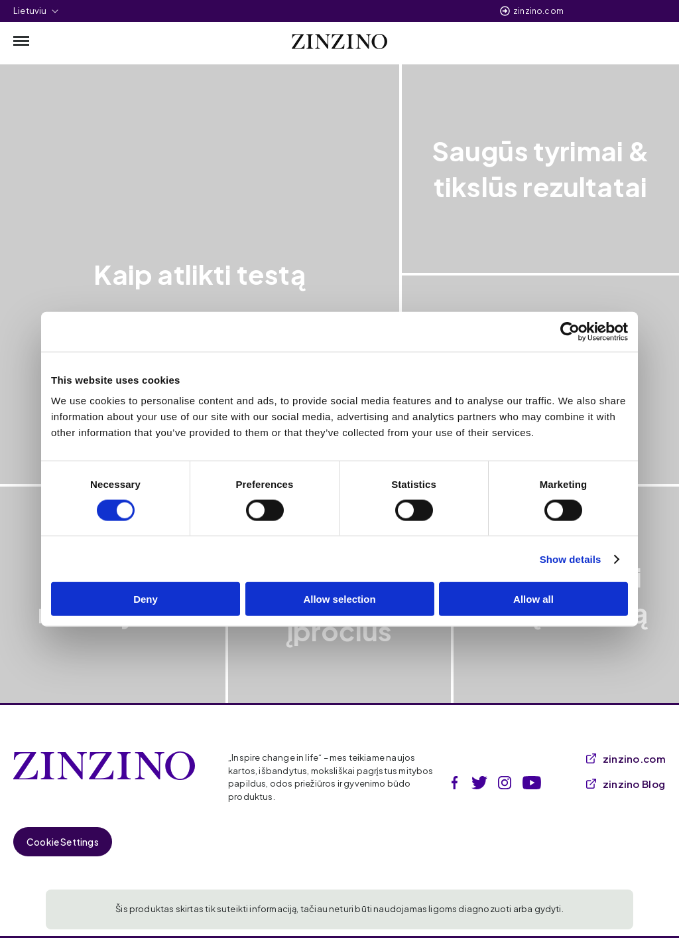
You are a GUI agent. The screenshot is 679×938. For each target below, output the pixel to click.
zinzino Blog (626, 783)
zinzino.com (538, 11)
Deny (145, 599)
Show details (570, 558)
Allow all (533, 599)
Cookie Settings (63, 842)
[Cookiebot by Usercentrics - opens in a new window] (570, 331)
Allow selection (339, 599)
